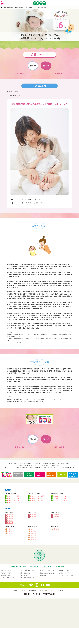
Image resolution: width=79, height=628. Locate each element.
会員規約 (24, 590)
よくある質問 (59, 566)
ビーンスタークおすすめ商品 (66, 575)
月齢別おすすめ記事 (6, 573)
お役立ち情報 (43, 575)
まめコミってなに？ (6, 570)
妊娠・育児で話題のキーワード (28, 577)
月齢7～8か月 (58, 73)
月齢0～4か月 (21, 73)
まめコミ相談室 (20, 566)
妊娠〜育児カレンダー (8, 7)
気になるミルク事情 (64, 573)
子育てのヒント (24, 575)
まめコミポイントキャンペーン (28, 570)
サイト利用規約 (32, 590)
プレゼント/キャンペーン (7, 577)
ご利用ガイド (46, 566)
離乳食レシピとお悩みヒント (47, 573)
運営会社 (16, 590)
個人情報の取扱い (44, 590)
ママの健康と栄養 (5, 575)
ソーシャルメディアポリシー (58, 590)
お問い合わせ (34, 566)
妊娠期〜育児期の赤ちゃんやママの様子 (23, 7)
